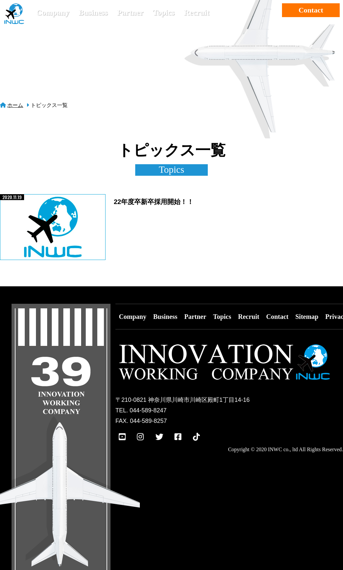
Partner (130, 12)
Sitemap (306, 316)
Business (93, 12)
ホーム (15, 105)
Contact (310, 10)
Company (52, 12)
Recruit (196, 12)
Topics (163, 12)
